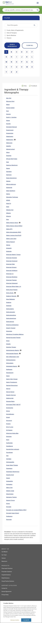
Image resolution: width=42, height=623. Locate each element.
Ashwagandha (10, 462)
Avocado (8, 507)
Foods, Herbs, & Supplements (15, 30)
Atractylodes (9, 494)
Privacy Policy (5, 594)
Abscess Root (10, 101)
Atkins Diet (9, 487)
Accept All (26, 620)
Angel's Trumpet (10, 328)
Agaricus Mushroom (12, 165)
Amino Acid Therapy (11, 289)
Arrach (8, 417)
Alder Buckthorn (10, 191)
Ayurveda (9, 519)
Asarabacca (9, 446)
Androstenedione (11, 315)
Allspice (8, 216)
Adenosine (9, 143)
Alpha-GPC (9, 229)
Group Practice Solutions (8, 581)
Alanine (8, 181)
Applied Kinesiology (12, 385)
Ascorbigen (9, 452)
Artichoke (9, 436)
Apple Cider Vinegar (11, 379)
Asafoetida (9, 443)
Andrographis (10, 309)
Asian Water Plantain (12, 465)
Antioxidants (9, 363)
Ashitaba (8, 459)
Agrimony (9, 175)
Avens (8, 503)
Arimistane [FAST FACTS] (13, 404)
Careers (4, 558)
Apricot (8, 388)
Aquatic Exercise (11, 395)
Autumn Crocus (10, 500)
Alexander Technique (12, 197)
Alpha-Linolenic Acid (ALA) (13, 235)
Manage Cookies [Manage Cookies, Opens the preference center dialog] (14, 620)
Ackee (8, 120)
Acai (7, 111)
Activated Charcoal (11, 127)
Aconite (8, 123)
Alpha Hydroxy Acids (12, 222)
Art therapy (9, 430)
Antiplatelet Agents (11, 366)
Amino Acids (10, 293)
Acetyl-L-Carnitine (11, 117)
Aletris (8, 194)
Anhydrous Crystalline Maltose (14, 334)
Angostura (9, 331)
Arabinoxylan (9, 398)
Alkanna (8, 213)
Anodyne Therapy (11, 347)
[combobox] (21, 25)
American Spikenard (11, 283)
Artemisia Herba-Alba (12, 433)
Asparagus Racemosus (12, 471)
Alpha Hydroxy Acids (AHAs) (14, 226)
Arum (7, 439)
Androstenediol (10, 312)
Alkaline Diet (9, 210)
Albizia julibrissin (11, 184)
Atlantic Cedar (10, 491)
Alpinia (8, 245)
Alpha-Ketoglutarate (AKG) (13, 232)
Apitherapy (9, 369)
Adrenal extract (10, 149)
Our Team (4, 555)
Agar (7, 162)
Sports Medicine (11, 35)
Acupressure (9, 130)
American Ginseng (11, 267)
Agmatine (9, 171)
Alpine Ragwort (10, 242)
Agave (8, 168)
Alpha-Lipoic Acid (11, 238)
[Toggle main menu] (38, 3)
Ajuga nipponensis (11, 178)
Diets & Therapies (12, 33)
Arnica (8, 411)
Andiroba (8, 305)
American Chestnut (11, 258)
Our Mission (5, 551)
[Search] (38, 10)
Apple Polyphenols (11, 382)
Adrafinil (8, 146)
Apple (8, 376)
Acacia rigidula (10, 108)
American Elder (10, 264)
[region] (21, 612)
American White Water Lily (13, 286)
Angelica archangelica (12, 325)
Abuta (7, 104)
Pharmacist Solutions (7, 568)
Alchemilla (9, 187)
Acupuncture (9, 133)
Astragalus (9, 484)
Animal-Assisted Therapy (13, 337)
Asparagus (9, 468)
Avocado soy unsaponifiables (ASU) (16, 510)
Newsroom (4, 561)
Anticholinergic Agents (12, 350)
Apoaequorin (9, 372)
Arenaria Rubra (10, 401)
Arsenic (8, 424)
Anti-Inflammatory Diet (12, 357)
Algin (7, 206)
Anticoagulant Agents (12, 353)
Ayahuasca (9, 516)
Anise (7, 341)
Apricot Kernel (10, 392)
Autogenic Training (11, 497)
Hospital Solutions (6, 574)
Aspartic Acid (10, 475)
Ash (7, 455)
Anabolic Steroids (11, 296)
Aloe (7, 219)
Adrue (8, 152)
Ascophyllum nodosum (12, 449)
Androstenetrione (11, 318)
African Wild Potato (11, 159)
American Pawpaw (11, 280)
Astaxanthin (9, 481)
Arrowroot (9, 420)
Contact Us (4, 588)
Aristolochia (9, 408)
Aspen (8, 478)
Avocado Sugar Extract (12, 513)
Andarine (8, 302)
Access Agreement (6, 591)
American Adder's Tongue (13, 254)
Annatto (8, 344)
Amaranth (9, 248)
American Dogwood (11, 261)
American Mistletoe (11, 277)
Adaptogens (9, 136)
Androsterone (10, 321)
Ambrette (9, 251)
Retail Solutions (5, 578)
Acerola (8, 114)
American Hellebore (11, 270)
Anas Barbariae (10, 299)
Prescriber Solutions (7, 571)
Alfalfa (8, 200)
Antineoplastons (10, 360)
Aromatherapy (10, 414)
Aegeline (8, 155)
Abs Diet (8, 98)
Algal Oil (8, 203)
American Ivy (10, 274)
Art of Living (9, 427)
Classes (9, 38)
